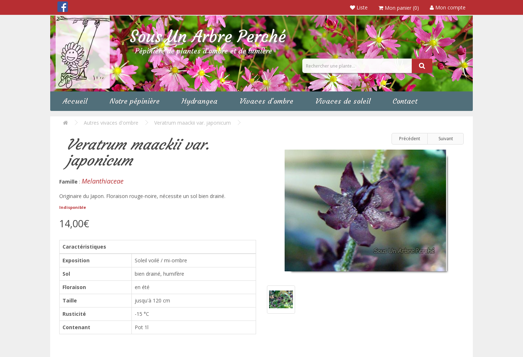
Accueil (75, 101)
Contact (405, 101)
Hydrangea (199, 101)
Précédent (409, 139)
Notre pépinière (134, 101)
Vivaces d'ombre (266, 101)
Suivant (445, 139)
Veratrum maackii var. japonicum (192, 122)
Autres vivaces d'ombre (111, 122)
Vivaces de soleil (343, 101)
